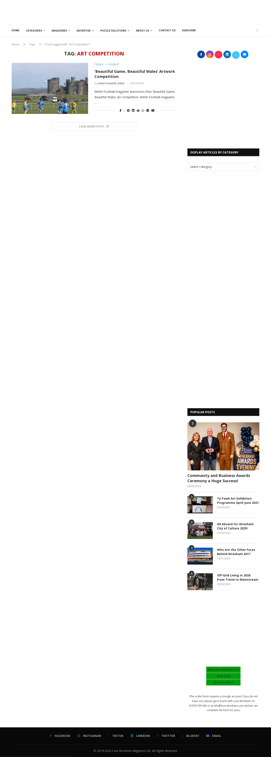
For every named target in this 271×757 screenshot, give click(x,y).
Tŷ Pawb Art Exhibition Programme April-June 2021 (238, 500)
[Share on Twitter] (124, 110)
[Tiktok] (115, 736)
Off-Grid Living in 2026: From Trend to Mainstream (237, 577)
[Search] (257, 30)
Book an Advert (223, 682)
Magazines (59, 30)
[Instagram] (89, 736)
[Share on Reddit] (138, 110)
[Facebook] (60, 736)
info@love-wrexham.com (228, 705)
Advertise (84, 30)
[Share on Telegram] (147, 110)
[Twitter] (166, 736)
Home (15, 30)
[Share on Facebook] (121, 110)
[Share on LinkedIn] (133, 110)
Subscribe (189, 30)
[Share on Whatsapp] (143, 110)
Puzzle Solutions (113, 30)
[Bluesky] (190, 736)
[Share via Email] (152, 110)
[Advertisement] (182, 11)
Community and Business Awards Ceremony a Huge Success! (218, 478)
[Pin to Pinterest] (128, 110)
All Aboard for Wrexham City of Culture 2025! (235, 526)
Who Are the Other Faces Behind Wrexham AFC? (236, 552)
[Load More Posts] (94, 126)
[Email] (213, 736)
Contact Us (167, 30)
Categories (34, 30)
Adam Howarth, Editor (111, 83)
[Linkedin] (140, 736)
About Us (142, 30)
